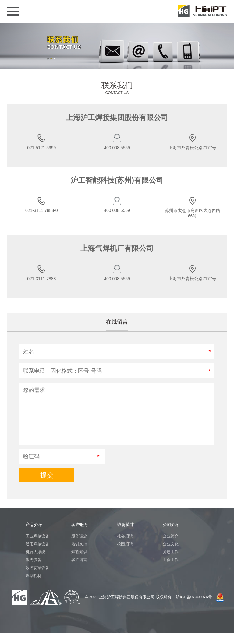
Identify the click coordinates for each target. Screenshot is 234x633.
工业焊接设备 (37, 536)
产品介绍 (34, 524)
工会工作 (171, 559)
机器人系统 (35, 552)
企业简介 (171, 536)
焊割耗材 (33, 575)
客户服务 (79, 524)
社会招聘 (125, 536)
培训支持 (79, 544)
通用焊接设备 (37, 544)
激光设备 (33, 559)
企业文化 (171, 544)
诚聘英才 (125, 524)
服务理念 (79, 536)
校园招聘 (125, 544)
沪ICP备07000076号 (194, 597)
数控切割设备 (37, 567)
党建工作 (171, 552)
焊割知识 (79, 552)
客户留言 (79, 559)
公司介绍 (171, 524)
